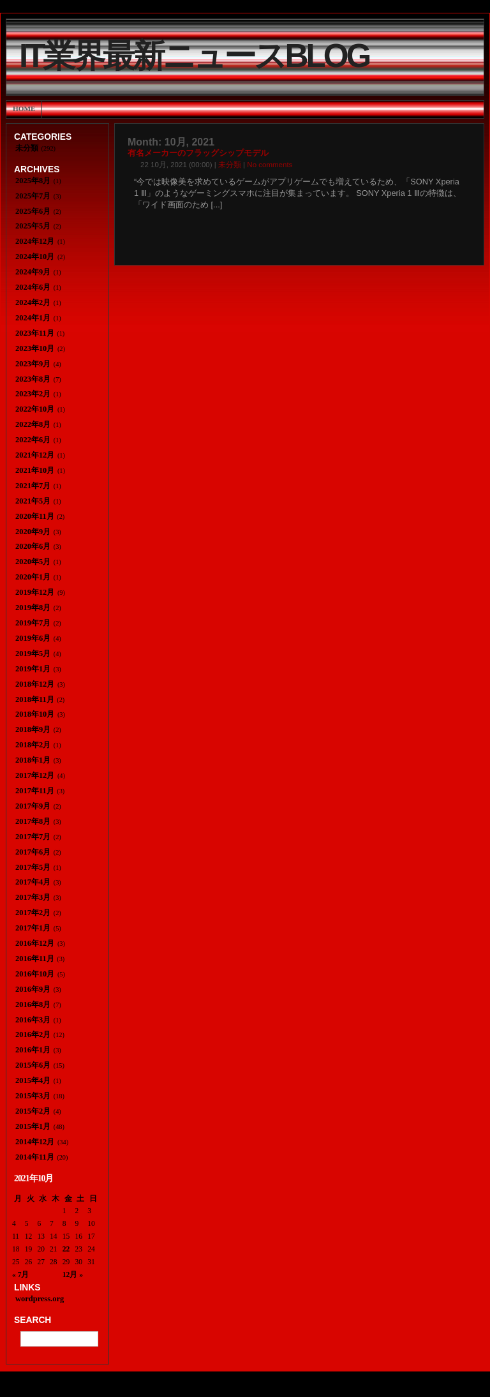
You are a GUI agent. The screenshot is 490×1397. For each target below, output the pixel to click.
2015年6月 (32, 1065)
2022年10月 (34, 409)
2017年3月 (32, 897)
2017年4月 (32, 882)
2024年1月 (32, 317)
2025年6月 (32, 211)
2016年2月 (32, 1034)
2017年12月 (34, 775)
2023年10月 (34, 348)
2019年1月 (32, 668)
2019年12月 (34, 592)
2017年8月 (32, 821)
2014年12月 (34, 1141)
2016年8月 (32, 1004)
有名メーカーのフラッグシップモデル (198, 153)
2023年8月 (32, 379)
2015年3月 (32, 1095)
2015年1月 (32, 1126)
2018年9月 (32, 729)
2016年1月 (32, 1049)
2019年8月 (32, 607)
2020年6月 (32, 546)
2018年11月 (34, 699)
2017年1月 (32, 927)
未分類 (229, 164)
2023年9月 (32, 363)
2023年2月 (32, 393)
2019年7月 (32, 622)
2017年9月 (32, 806)
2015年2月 (32, 1111)
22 (66, 1249)
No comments (269, 164)
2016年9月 (32, 989)
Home (24, 108)
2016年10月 (34, 973)
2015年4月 (32, 1080)
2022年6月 (32, 439)
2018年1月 (32, 760)
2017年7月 (32, 836)
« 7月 (20, 1274)
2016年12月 (34, 943)
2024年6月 (32, 287)
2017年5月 (32, 867)
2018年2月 (32, 744)
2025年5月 (32, 225)
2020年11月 (34, 516)
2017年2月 (32, 912)
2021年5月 (32, 501)
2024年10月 (34, 256)
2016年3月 (32, 1019)
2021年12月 (34, 455)
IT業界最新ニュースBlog (194, 56)
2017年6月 (32, 852)
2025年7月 (32, 195)
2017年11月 (34, 790)
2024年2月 (32, 302)
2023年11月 (34, 333)
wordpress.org (39, 1298)
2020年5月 (32, 561)
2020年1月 (32, 576)
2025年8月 (32, 180)
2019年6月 (32, 638)
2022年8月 (32, 424)
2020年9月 (32, 531)
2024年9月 (32, 271)
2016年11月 (34, 958)
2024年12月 (34, 241)
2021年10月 (34, 470)
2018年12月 (34, 684)
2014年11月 (34, 1157)
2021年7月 (32, 485)
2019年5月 (32, 653)
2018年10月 (34, 714)
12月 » (73, 1274)
